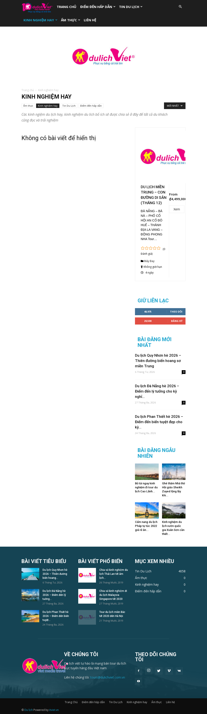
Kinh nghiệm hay (40, 20)
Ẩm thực (70, 20)
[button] (180, 7)
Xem (177, 209)
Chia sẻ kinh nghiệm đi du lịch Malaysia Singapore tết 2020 (113, 595)
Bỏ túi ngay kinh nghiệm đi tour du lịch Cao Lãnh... (146, 487)
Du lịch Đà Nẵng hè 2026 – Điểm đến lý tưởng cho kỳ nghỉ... (157, 391)
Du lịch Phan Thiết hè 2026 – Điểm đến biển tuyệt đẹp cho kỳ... (159, 421)
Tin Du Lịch (131, 6)
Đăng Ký (176, 321)
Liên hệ (90, 20)
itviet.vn (54, 710)
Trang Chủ (66, 6)
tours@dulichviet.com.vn (107, 677)
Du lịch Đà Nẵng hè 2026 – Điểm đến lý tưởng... (54, 595)
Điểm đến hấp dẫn (97, 6)
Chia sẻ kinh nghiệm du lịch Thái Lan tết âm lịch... (113, 573)
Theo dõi (176, 311)
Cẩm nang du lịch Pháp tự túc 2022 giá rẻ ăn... (146, 526)
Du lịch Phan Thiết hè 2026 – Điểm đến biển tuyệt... (56, 616)
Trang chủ (27, 90)
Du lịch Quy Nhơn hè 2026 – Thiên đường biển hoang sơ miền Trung (158, 360)
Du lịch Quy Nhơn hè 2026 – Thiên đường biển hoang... (55, 573)
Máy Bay (149, 261)
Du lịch (28, 710)
